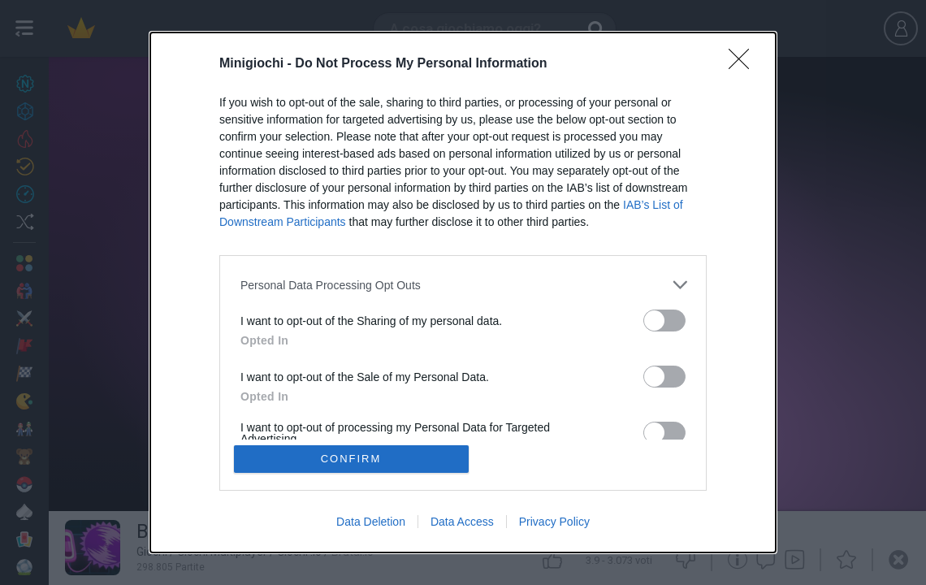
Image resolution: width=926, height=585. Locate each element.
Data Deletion (370, 521)
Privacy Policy (554, 521)
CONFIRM (351, 459)
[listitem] (463, 284)
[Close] (744, 64)
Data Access (462, 521)
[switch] (664, 321)
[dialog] (463, 292)
